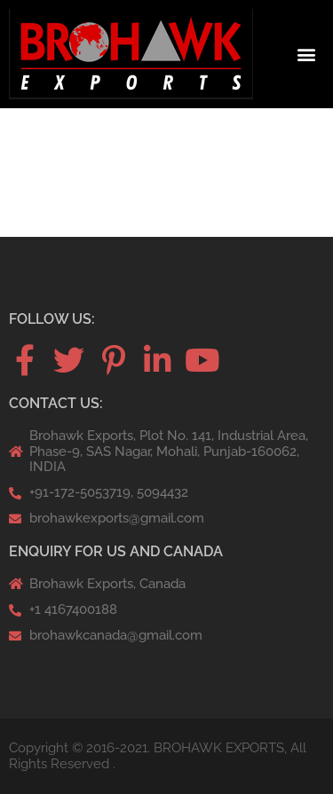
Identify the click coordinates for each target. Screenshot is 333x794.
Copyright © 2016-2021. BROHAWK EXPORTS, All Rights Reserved (157, 755)
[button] (306, 54)
